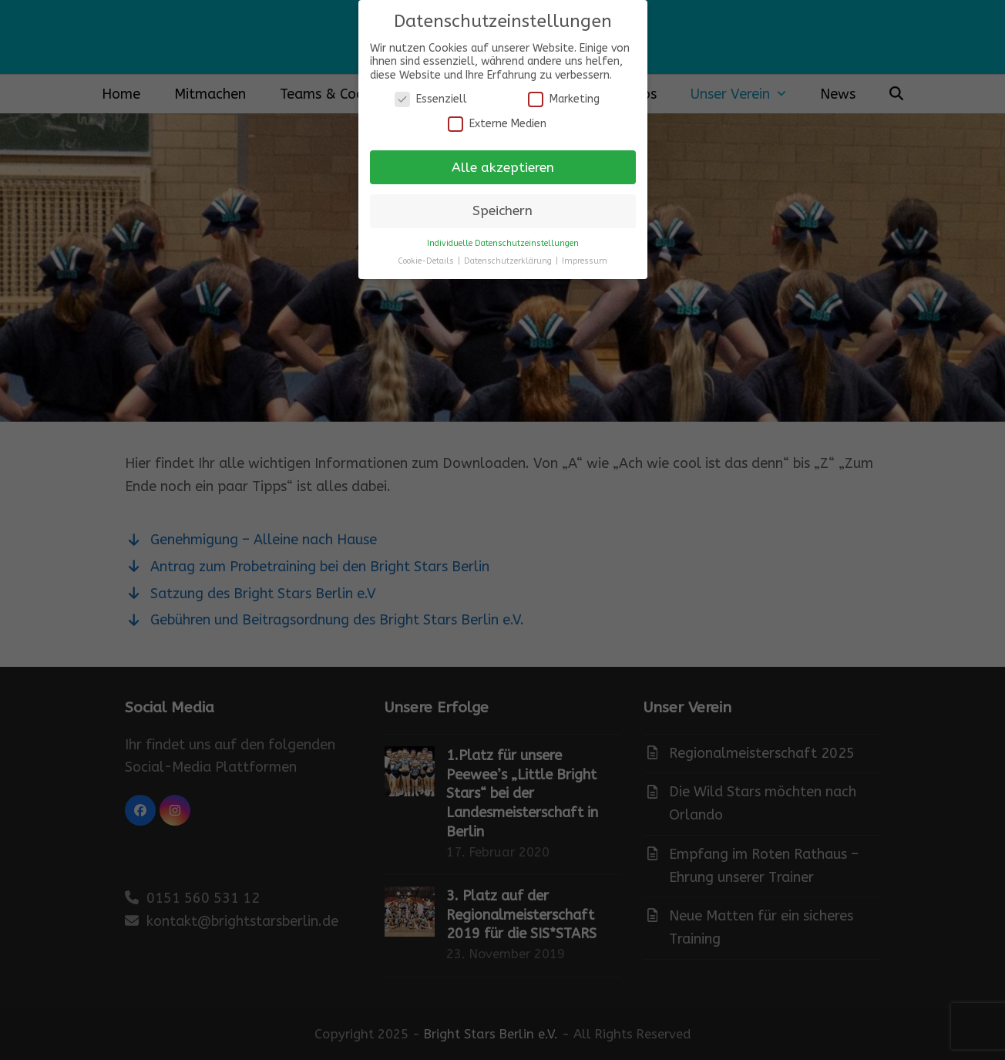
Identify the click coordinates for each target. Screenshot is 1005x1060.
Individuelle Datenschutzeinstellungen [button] (503, 243)
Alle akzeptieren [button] (503, 168)
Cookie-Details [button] (427, 261)
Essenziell (431, 99)
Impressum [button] (584, 261)
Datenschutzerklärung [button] (509, 261)
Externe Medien (497, 123)
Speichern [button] (502, 211)
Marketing (564, 99)
